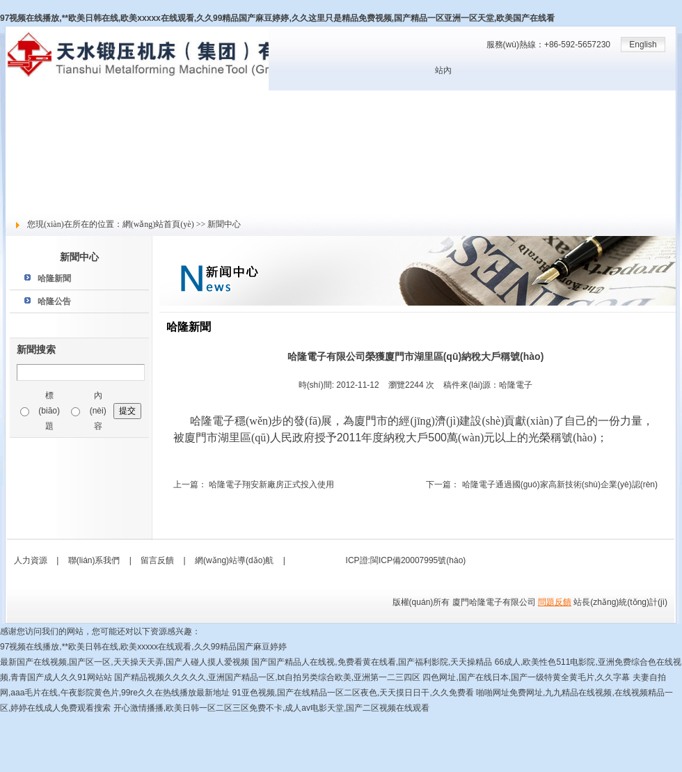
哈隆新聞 (54, 278)
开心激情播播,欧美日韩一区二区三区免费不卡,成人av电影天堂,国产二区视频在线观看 (271, 708)
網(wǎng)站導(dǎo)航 (234, 560)
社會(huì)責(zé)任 (38, 190)
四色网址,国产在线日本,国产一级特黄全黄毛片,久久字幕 (526, 677)
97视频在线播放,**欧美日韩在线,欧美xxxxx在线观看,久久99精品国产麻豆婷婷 (143, 647)
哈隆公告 (54, 301)
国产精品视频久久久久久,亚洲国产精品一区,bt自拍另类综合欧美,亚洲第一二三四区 (267, 677)
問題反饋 (554, 602)
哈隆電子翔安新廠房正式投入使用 (271, 484)
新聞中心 (22, 129)
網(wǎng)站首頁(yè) (42, 98)
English (642, 44)
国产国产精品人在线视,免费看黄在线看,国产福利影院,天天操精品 (371, 662)
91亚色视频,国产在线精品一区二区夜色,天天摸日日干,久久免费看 (352, 693)
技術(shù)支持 (32, 159)
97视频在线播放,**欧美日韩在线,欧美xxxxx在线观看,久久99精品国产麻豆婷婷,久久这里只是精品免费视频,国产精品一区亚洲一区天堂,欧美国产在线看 (277, 18)
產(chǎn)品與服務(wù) (47, 144)
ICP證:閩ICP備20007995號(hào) (406, 560)
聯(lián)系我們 (94, 560)
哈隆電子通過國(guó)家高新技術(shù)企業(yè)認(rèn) (560, 484)
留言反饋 (22, 205)
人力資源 (22, 175)
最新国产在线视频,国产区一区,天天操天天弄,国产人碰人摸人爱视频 (124, 662)
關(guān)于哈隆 (34, 113)
